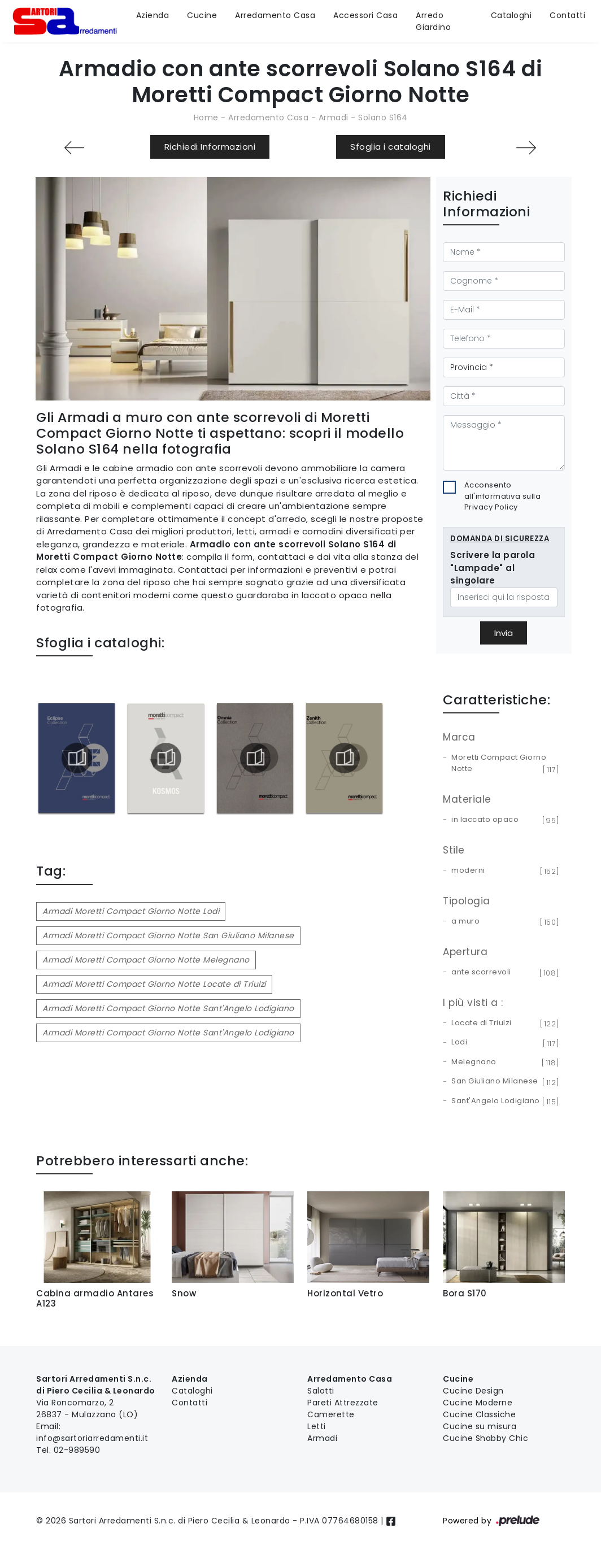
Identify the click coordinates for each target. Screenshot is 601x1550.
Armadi (334, 117)
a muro (503, 922)
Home (206, 117)
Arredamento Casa (275, 15)
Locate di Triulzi (503, 1023)
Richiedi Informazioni (210, 147)
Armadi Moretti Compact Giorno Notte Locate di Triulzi (154, 984)
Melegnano (503, 1062)
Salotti (320, 1390)
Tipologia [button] (466, 901)
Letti (316, 1426)
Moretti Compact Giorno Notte (503, 764)
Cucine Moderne (477, 1402)
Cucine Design (473, 1390)
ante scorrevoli (503, 972)
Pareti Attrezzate (342, 1402)
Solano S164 (383, 117)
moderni (503, 871)
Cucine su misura (479, 1426)
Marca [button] (459, 737)
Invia (503, 633)
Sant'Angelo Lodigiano (503, 1101)
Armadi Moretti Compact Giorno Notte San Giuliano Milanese (168, 935)
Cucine (202, 15)
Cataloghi (511, 15)
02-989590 (77, 1450)
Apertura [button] (465, 952)
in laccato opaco (503, 820)
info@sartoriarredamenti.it (92, 1438)
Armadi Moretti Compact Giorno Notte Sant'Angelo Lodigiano (168, 1008)
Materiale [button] (467, 799)
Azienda (152, 15)
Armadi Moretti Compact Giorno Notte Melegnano (146, 959)
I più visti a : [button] (473, 1002)
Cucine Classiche (479, 1414)
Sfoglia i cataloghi (390, 147)
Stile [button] (454, 850)
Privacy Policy (491, 507)
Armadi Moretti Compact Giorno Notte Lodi (130, 911)
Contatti (567, 15)
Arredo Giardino (433, 21)
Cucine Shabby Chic (485, 1438)
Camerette (331, 1414)
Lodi (503, 1043)
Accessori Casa (365, 15)
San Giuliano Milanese (503, 1082)
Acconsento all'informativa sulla (502, 496)
